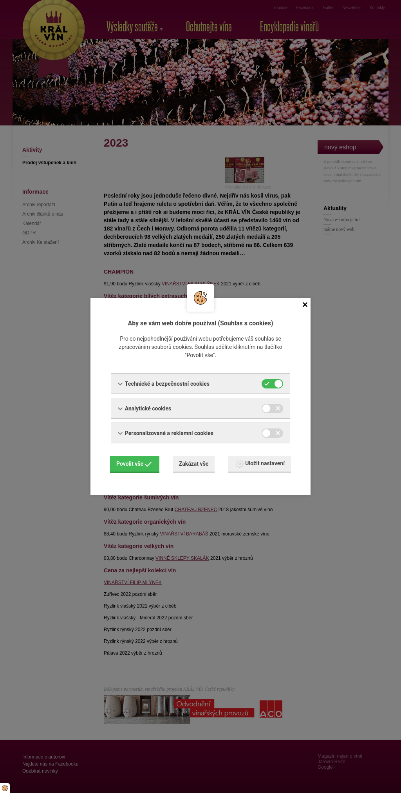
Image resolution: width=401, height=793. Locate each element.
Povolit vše (134, 464)
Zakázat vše (194, 464)
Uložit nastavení (260, 464)
